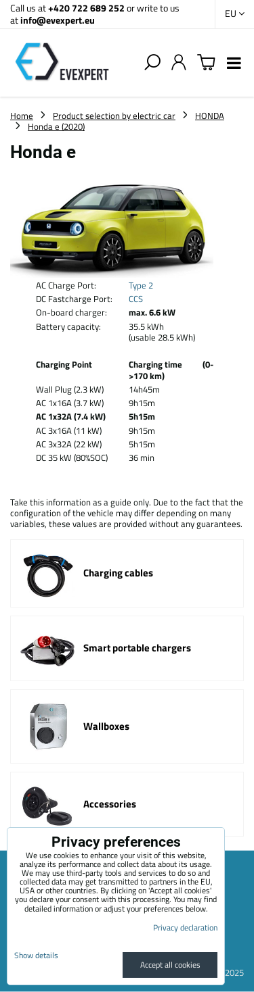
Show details (36, 955)
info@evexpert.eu (57, 20)
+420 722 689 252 (86, 8)
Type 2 (141, 285)
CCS (136, 298)
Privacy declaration (185, 927)
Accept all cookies (170, 964)
